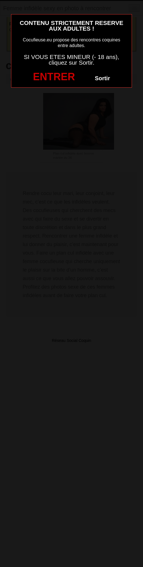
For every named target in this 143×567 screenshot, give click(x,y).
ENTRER (54, 76)
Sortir (102, 78)
